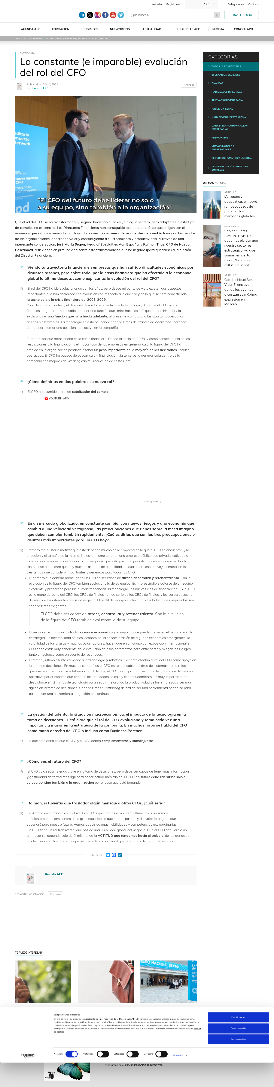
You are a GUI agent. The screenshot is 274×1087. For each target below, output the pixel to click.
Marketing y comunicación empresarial (229, 127)
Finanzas (188, 84)
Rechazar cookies (238, 1063)
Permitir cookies (238, 1041)
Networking (120, 29)
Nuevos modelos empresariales (222, 148)
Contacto (253, 4)
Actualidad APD (33, 38)
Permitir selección (238, 1052)
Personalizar (178, 1080)
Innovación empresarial (227, 100)
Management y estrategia (228, 117)
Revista (218, 29)
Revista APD (40, 88)
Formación (60, 29)
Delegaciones (236, 4)
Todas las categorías (226, 66)
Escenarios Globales (225, 74)
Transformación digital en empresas (229, 168)
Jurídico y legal (222, 108)
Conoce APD (243, 29)
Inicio (18, 38)
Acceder (157, 4)
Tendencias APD (187, 29)
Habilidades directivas (226, 91)
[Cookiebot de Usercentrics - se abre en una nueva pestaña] (27, 1080)
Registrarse (173, 4)
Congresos (89, 29)
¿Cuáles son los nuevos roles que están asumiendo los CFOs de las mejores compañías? (105, 1029)
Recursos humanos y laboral (231, 157)
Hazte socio (241, 15)
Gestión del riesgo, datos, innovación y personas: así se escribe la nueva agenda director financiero (168, 1029)
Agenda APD (30, 29)
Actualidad (151, 29)
